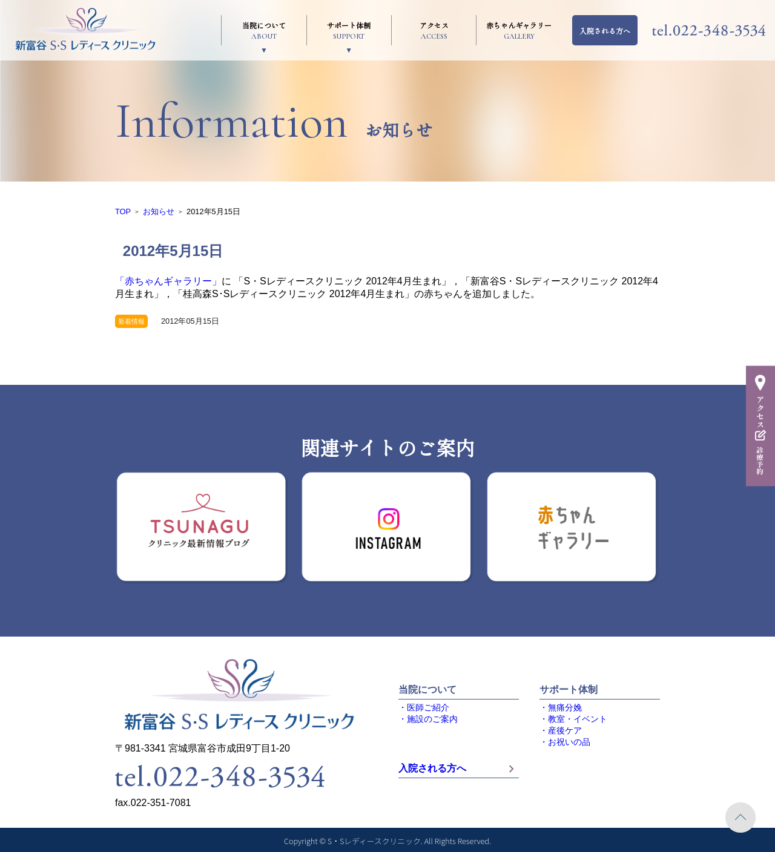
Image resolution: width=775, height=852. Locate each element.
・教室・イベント (573, 719)
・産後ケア (560, 730)
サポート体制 (349, 30)
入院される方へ (604, 30)
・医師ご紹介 (423, 707)
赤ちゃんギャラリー (519, 30)
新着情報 (131, 321)
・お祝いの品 (564, 742)
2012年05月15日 (190, 321)
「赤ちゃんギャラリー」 (168, 281)
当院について (264, 30)
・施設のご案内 (428, 719)
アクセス (434, 30)
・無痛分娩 (560, 707)
